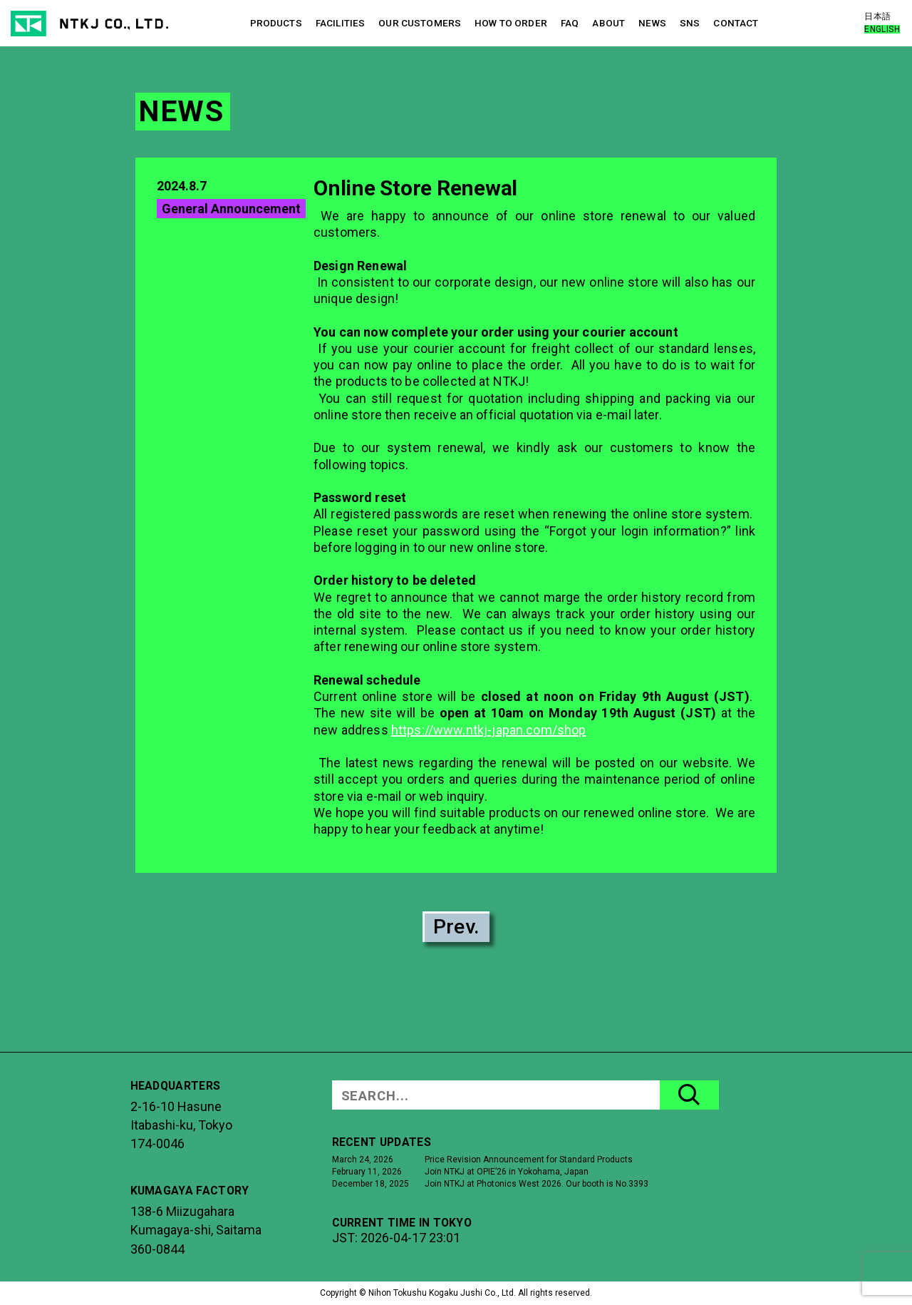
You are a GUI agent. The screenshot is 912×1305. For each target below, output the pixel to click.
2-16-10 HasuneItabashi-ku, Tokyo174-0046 (181, 1125)
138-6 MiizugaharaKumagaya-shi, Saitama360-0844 (195, 1230)
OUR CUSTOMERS (419, 23)
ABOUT (608, 23)
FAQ (570, 23)
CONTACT (735, 23)
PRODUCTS (276, 23)
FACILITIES (340, 23)
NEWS (652, 23)
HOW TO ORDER (511, 23)
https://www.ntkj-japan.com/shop (488, 729)
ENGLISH (882, 29)
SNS (690, 23)
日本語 (877, 16)
